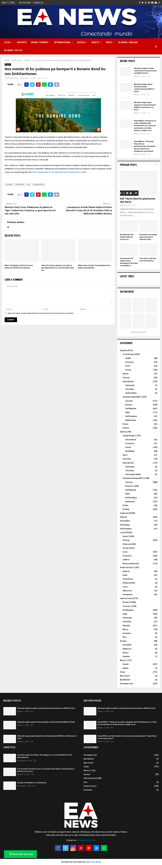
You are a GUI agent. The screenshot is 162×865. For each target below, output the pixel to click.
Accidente (127, 645)
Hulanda (126, 625)
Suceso (81, 42)
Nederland (130, 502)
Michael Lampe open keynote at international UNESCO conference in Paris (145, 106)
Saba (127, 412)
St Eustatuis (125, 521)
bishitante (20, 184)
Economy (129, 362)
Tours (125, 587)
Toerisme (127, 459)
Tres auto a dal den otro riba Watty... (147, 259)
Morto (95, 42)
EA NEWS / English (128, 42)
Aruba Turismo (39, 42)
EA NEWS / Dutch (13, 50)
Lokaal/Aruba (128, 436)
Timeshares (128, 579)
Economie (129, 443)
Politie (125, 505)
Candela (126, 656)
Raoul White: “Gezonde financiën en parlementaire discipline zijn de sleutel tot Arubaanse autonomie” (144, 146)
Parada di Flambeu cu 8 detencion (32, 782)
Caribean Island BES (131, 397)
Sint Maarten (130, 408)
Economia (127, 556)
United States (131, 393)
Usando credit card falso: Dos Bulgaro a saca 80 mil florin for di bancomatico (44, 756)
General (126, 571)
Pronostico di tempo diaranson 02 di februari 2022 (148, 237)
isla (28, 184)
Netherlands (130, 420)
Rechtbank (129, 451)
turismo (9, 184)
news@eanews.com (86, 840)
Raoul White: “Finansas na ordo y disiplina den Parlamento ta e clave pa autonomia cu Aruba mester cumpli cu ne (145, 125)
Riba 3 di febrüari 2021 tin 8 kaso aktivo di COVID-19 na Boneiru (19, 266)
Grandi (126, 664)
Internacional (62, 42)
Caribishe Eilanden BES (133, 478)
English (123, 350)
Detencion (127, 649)
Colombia (129, 389)
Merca (125, 629)
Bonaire (7, 64)
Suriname (127, 633)
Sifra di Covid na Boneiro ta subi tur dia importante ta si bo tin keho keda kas (57, 268)
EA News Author (13, 78)
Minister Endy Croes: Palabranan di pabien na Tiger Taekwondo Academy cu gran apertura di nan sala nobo (30, 210)
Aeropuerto (128, 594)
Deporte (22, 42)
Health (128, 358)
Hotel (125, 575)
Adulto (125, 668)
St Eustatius (125, 525)
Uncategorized (126, 683)
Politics (126, 428)
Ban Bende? (125, 680)
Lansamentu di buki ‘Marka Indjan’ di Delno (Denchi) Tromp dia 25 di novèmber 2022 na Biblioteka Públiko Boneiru (89, 210)
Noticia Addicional (131, 564)
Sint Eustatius (131, 416)
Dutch (122, 432)
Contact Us (38, 2)
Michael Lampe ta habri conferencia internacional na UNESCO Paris (145, 71)
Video (109, 42)
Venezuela (129, 385)
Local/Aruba (128, 354)
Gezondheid (130, 440)
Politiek (126, 509)
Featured (124, 513)
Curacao (129, 401)
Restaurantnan (129, 583)
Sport (125, 455)
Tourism (126, 378)
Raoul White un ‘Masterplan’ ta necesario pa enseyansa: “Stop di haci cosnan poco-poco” (127, 737)
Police (125, 424)
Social (128, 370)
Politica (126, 544)
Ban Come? (125, 676)
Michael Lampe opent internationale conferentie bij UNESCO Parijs (144, 88)
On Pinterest (127, 291)
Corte (125, 552)
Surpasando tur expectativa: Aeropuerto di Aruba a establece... (129, 262)
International (128, 381)
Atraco (125, 653)
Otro (124, 637)
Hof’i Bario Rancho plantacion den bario (137, 200)
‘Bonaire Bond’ (38, 184)
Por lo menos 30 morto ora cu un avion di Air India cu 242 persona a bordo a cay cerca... (45, 770)
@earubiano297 (138, 332)
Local (7, 42)
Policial (126, 540)
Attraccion (127, 591)
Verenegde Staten (133, 474)
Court (127, 366)
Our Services (25, 2)
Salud (125, 536)
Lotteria (126, 560)
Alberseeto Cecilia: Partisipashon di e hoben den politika (94, 266)
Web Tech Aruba (93, 862)
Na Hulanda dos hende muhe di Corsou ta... (127, 237)
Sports (125, 374)
